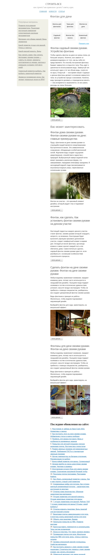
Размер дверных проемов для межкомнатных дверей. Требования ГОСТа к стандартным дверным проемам (69, 451)
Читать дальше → (57, 120)
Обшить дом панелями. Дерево (65, 519)
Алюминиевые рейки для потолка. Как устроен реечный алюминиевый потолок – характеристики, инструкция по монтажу (70, 486)
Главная (43, 11)
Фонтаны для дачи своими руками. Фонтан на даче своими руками (70, 347)
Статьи (61, 11)
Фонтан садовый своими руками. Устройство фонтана (68, 49)
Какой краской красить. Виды (29, 51)
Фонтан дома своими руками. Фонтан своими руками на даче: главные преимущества (68, 135)
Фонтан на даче (83, 25)
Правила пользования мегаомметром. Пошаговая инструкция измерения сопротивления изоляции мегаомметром (28, 31)
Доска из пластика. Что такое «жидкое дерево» (71, 532)
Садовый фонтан (57, 37)
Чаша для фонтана (70, 25)
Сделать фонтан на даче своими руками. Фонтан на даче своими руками (68, 270)
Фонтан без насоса (70, 37)
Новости (53, 11)
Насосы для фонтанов (57, 25)
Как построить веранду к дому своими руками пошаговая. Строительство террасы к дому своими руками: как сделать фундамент (70, 549)
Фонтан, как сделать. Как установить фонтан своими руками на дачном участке (70, 220)
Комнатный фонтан (83, 37)
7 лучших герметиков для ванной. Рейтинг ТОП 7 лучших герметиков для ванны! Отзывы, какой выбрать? (70, 504)
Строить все (53, 4)
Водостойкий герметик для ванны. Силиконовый (71, 461)
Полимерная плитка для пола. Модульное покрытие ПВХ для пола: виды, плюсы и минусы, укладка (69, 536)
